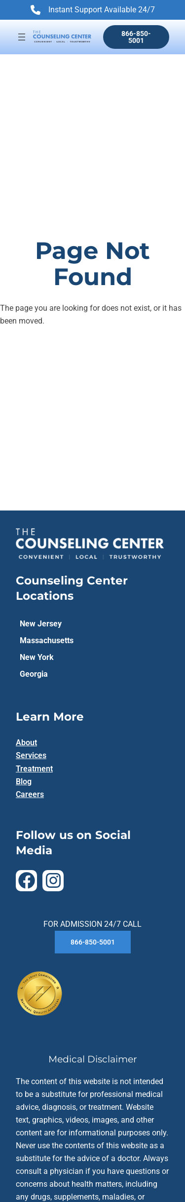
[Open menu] (22, 37)
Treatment (34, 768)
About (26, 742)
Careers (30, 794)
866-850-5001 (136, 37)
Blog (24, 781)
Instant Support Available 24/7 (93, 10)
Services (31, 755)
